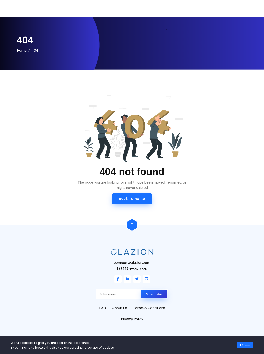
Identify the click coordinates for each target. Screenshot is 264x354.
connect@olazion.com (132, 262)
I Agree (245, 345)
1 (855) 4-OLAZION (132, 268)
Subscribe (154, 294)
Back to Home (132, 198)
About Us (119, 307)
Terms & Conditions (149, 307)
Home (22, 50)
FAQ (102, 307)
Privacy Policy (132, 319)
